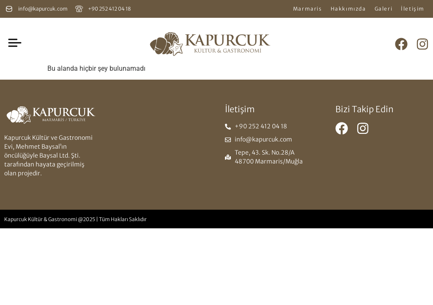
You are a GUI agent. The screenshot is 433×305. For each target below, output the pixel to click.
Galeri (384, 9)
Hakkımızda (348, 9)
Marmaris (307, 9)
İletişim (413, 9)
